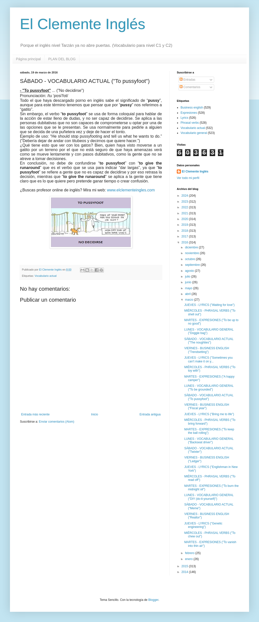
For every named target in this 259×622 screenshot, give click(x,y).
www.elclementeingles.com (131, 190)
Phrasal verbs (190, 122)
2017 (185, 236)
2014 (185, 572)
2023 (185, 201)
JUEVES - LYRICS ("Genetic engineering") (203, 525)
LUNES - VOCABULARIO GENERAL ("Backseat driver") (209, 440)
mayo (189, 288)
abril (188, 294)
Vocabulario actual (46, 275)
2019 (185, 224)
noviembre (192, 253)
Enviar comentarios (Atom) (56, 421)
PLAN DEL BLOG (62, 59)
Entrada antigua (150, 414)
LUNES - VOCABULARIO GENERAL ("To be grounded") (209, 387)
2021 (185, 213)
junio (188, 282)
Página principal (28, 59)
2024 (185, 195)
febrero (190, 553)
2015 (185, 566)
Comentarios (190, 87)
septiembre (193, 265)
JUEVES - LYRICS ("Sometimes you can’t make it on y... (208, 359)
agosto (190, 271)
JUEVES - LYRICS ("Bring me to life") (209, 414)
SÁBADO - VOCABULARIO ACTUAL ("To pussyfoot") (208, 397)
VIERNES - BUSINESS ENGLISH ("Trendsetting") (206, 349)
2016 (185, 242)
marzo (189, 299)
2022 (185, 207)
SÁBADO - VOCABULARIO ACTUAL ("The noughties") (208, 340)
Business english (192, 107)
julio (188, 276)
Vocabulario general (194, 133)
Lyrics (184, 117)
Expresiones (189, 112)
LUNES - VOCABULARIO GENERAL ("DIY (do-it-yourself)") (209, 496)
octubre (190, 259)
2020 (185, 219)
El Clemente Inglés (82, 24)
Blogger (153, 600)
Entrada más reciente (35, 414)
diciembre (192, 247)
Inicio (94, 414)
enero (189, 559)
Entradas (187, 79)
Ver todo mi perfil (188, 178)
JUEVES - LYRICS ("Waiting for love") (209, 305)
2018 (185, 230)
